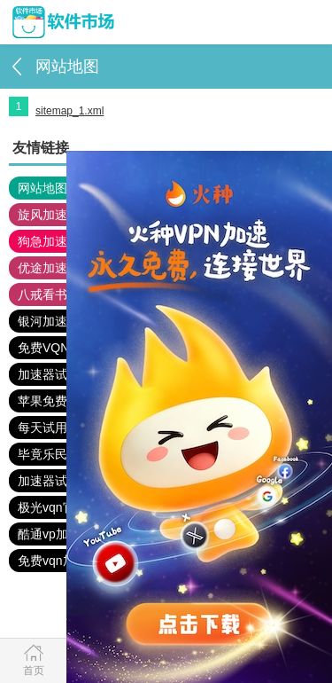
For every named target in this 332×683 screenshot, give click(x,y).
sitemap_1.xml (69, 111)
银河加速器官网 (61, 321)
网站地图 (42, 188)
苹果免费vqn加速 (65, 401)
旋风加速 (42, 215)
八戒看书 (42, 294)
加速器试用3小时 (65, 481)
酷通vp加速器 (55, 534)
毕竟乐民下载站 (61, 454)
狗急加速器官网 (61, 241)
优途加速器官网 (61, 268)
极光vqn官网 (53, 507)
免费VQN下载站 (62, 348)
